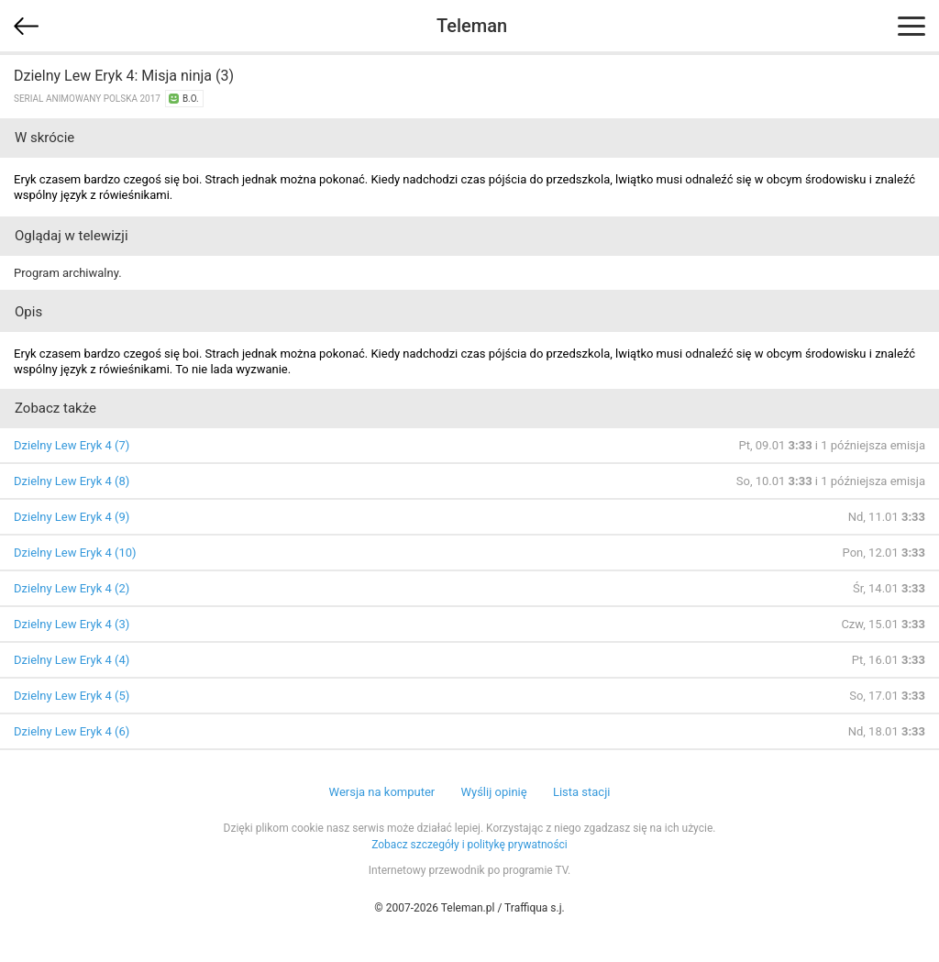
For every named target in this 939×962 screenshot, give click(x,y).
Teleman (471, 26)
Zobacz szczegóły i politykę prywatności (469, 844)
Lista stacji (582, 792)
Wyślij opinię (493, 792)
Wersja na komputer (382, 792)
